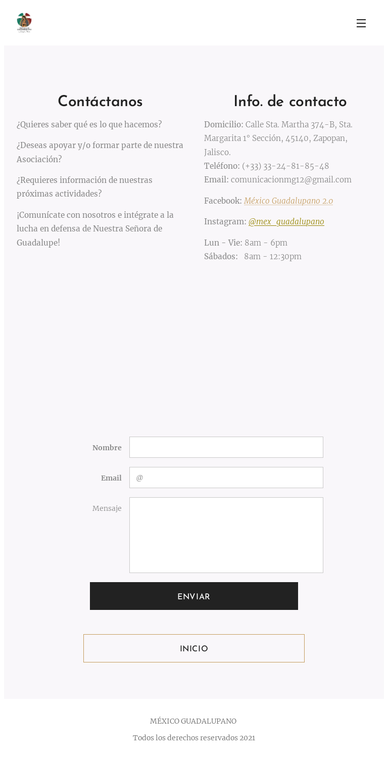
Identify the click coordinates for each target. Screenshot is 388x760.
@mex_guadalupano (286, 221)
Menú (361, 23)
